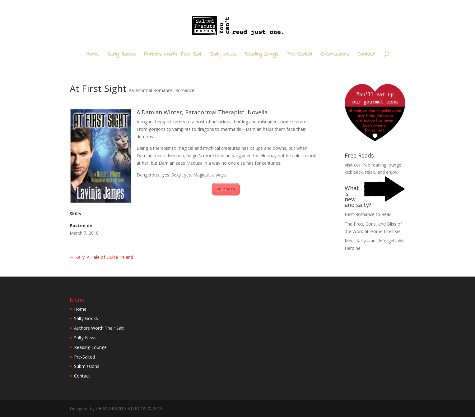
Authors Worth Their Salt (172, 55)
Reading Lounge (261, 55)
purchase (226, 189)
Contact (366, 55)
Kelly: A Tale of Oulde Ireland (101, 257)
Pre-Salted (299, 55)
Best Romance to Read (368, 214)
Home (92, 55)
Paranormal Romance (150, 90)
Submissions (334, 55)
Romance (184, 90)
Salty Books (121, 55)
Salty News (223, 55)
